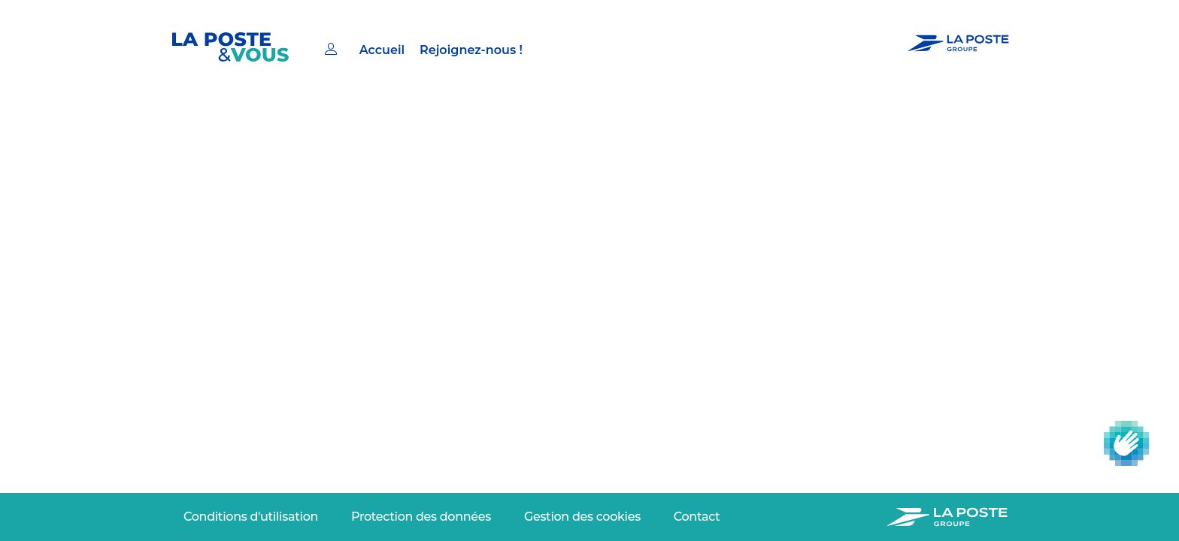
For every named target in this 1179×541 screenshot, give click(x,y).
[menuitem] (367, 45)
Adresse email (214, 354)
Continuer (217, 402)
